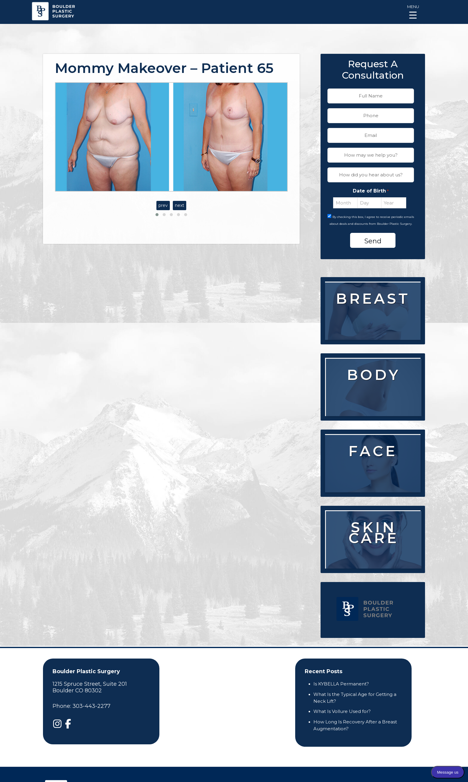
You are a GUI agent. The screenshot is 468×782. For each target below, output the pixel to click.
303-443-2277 (91, 706)
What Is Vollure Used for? (342, 711)
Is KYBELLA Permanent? (341, 684)
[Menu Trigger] (413, 11)
